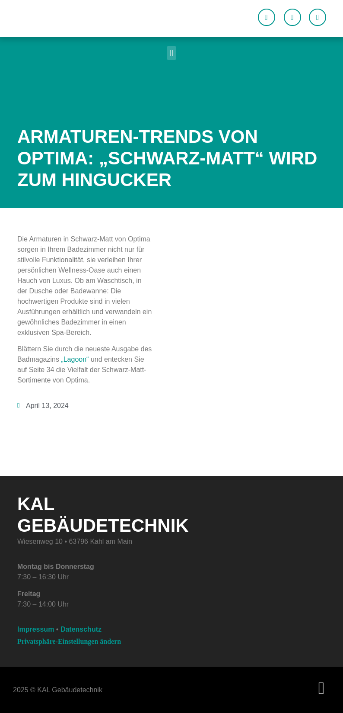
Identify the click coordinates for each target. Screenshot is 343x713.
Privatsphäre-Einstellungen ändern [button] (69, 641)
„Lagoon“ (75, 359)
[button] (171, 53)
